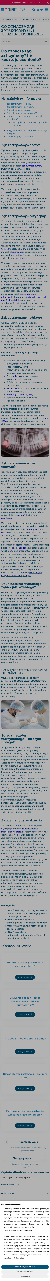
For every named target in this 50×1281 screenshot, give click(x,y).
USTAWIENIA (25, 1276)
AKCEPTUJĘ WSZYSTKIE (25, 1267)
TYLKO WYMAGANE (25, 1272)
